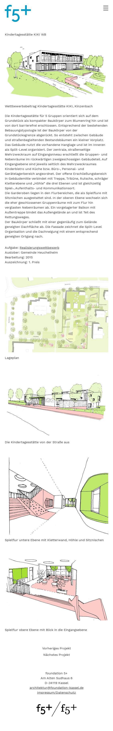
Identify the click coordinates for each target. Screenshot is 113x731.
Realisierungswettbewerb (39, 248)
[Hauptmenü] (105, 9)
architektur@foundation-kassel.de (57, 688)
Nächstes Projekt (56, 655)
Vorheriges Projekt (56, 648)
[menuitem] (56, 648)
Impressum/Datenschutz (56, 692)
